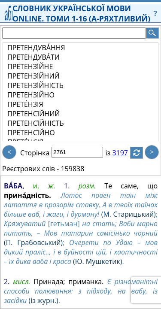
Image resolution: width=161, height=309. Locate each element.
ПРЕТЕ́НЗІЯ (25, 104)
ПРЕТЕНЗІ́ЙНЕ (30, 66)
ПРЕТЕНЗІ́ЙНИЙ (33, 76)
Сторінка (34, 153)
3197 (125, 153)
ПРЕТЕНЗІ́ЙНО (31, 95)
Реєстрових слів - (30, 168)
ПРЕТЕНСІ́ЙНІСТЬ (35, 123)
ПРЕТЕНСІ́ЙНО (31, 132)
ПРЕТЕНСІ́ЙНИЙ (33, 113)
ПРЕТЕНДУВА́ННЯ (36, 47)
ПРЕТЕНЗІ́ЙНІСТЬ (35, 85)
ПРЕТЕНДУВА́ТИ (33, 57)
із (112, 153)
